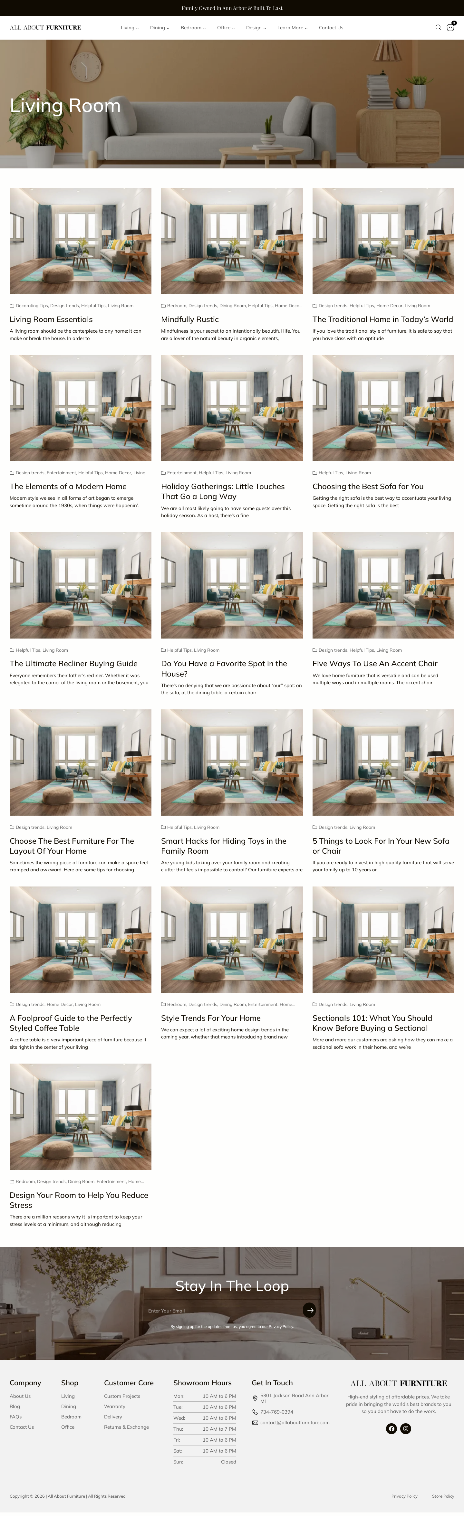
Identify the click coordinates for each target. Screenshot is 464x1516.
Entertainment (61, 476)
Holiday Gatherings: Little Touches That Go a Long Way (223, 495)
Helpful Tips (93, 309)
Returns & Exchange (126, 1430)
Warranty (114, 1410)
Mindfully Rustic (190, 322)
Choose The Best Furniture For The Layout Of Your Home (72, 849)
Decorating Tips (32, 309)
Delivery (113, 1420)
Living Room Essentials (51, 322)
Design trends (64, 309)
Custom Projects (122, 1400)
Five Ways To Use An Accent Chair (375, 667)
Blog (15, 1410)
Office (67, 1430)
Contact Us (22, 1430)
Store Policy (443, 1499)
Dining (68, 1410)
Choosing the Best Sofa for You (368, 490)
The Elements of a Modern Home (68, 490)
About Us (20, 1400)
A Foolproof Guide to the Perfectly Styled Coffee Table (71, 1026)
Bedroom (176, 309)
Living (68, 1400)
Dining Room (232, 309)
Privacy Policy (405, 1499)
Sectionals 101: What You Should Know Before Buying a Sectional (372, 1026)
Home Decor (288, 309)
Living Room (120, 309)
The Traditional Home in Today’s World (383, 322)
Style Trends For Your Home (211, 1021)
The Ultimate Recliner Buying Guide (74, 667)
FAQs (16, 1420)
